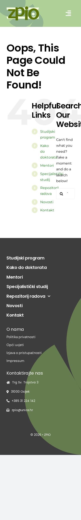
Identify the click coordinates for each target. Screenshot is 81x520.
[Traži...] (61, 193)
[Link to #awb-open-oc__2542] (68, 13)
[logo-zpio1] (22, 8)
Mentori (47, 165)
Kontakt (47, 210)
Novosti (46, 202)
